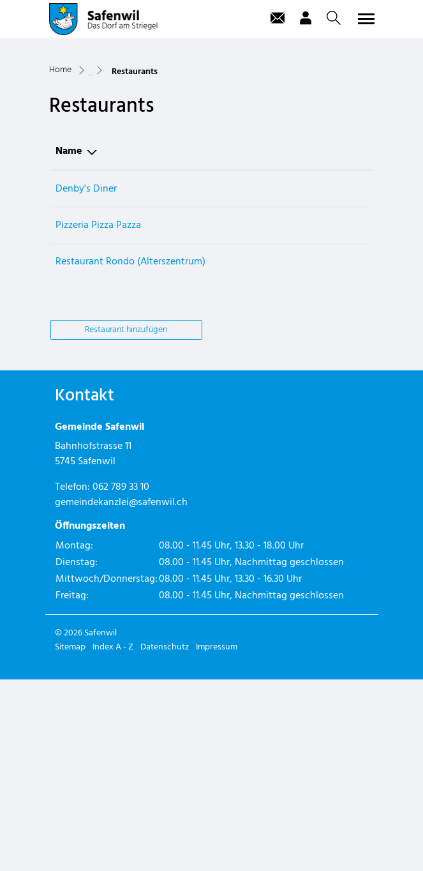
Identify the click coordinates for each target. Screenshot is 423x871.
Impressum (216, 838)
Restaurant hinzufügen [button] (126, 520)
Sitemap (70, 838)
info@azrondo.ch (328, 452)
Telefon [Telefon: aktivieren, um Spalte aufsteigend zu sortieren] (236, 342)
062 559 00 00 (250, 380)
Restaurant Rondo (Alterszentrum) (130, 452)
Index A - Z (113, 838)
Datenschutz (164, 838)
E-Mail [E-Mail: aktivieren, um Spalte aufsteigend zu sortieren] (305, 342)
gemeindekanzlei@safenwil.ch (121, 694)
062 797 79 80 (248, 416)
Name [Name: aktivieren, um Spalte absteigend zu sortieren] (69, 342)
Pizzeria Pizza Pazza (98, 416)
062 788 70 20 (249, 452)
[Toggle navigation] (364, 18)
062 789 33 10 (121, 678)
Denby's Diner (86, 380)
